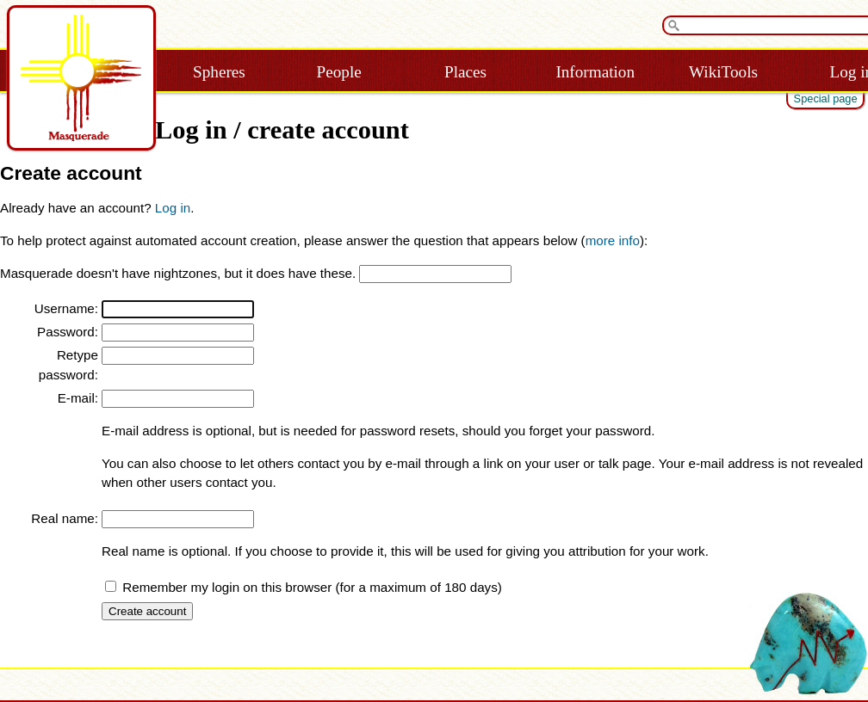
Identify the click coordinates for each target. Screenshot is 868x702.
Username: (66, 308)
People (339, 72)
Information (595, 72)
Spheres (219, 72)
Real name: (64, 518)
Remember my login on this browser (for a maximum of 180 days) (312, 587)
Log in (172, 207)
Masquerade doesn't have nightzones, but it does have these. (178, 273)
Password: (67, 331)
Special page (826, 98)
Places (465, 72)
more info (613, 240)
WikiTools (723, 72)
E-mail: (78, 398)
